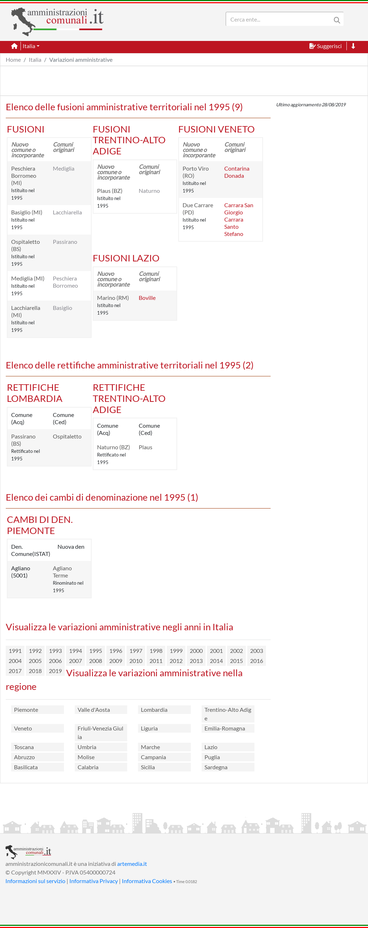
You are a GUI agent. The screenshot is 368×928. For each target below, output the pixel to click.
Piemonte (26, 709)
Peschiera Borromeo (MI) (23, 175)
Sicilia (148, 767)
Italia (35, 59)
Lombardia (154, 709)
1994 (75, 650)
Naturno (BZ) (113, 447)
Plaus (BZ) (110, 190)
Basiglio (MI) (26, 212)
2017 (15, 670)
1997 (135, 650)
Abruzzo (24, 756)
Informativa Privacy (93, 880)
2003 (256, 650)
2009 (115, 660)
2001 (216, 650)
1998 (156, 650)
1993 (55, 650)
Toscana (24, 746)
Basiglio (62, 307)
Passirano (65, 241)
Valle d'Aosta (94, 709)
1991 (15, 650)
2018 (35, 670)
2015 (236, 660)
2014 (216, 660)
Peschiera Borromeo (65, 282)
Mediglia (63, 168)
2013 (196, 660)
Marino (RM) (113, 297)
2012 (176, 660)
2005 (35, 660)
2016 (256, 660)
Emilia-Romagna (224, 728)
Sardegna (215, 767)
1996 (115, 650)
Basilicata (26, 767)
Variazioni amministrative (80, 59)
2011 (156, 660)
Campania (153, 756)
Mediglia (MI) (28, 278)
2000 (196, 650)
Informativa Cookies (147, 880)
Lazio (210, 746)
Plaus (145, 447)
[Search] (280, 19)
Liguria (149, 728)
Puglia (212, 756)
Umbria (87, 746)
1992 (35, 650)
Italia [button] (29, 45)
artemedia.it (132, 863)
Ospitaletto (67, 436)
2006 (55, 660)
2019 (55, 670)
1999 (176, 650)
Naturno (149, 190)
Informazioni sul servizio (35, 880)
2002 (236, 650)
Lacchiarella (67, 212)
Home (13, 59)
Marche (150, 746)
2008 (95, 660)
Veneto (23, 728)
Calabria (88, 767)
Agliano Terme (62, 572)
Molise (86, 756)
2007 (75, 660)
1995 (95, 650)
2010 (135, 660)
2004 (15, 660)
